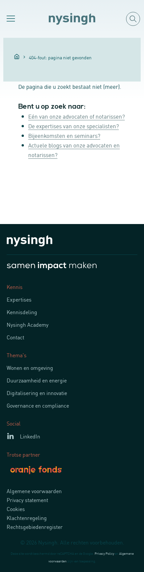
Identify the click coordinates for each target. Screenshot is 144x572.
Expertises (19, 299)
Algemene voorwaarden (34, 490)
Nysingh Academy (27, 324)
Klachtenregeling (27, 517)
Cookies (16, 508)
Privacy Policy (104, 553)
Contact (15, 337)
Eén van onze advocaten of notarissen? (76, 116)
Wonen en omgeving (30, 367)
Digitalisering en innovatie (37, 392)
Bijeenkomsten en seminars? (64, 135)
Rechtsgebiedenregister (35, 526)
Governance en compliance (38, 405)
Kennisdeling (22, 311)
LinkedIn (30, 436)
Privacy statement (27, 499)
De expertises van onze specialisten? (73, 126)
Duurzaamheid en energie (37, 380)
